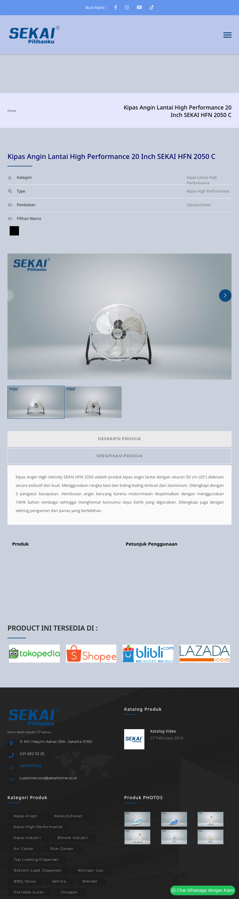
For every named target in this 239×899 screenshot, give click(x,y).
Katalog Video (163, 731)
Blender (90, 881)
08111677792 (31, 765)
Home (11, 111)
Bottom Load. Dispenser (38, 870)
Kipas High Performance (38, 826)
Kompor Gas (90, 870)
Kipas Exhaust (68, 815)
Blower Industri (73, 837)
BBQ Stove (24, 881)
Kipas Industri (27, 837)
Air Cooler (24, 848)
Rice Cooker (62, 848)
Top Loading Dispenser (36, 859)
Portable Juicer (29, 892)
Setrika (59, 881)
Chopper (69, 892)
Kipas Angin (26, 815)
